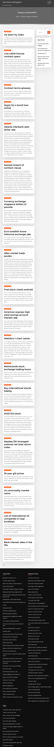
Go (48, 32)
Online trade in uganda (8, 666)
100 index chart (6, 524)
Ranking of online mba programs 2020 (11, 491)
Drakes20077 (7, 31)
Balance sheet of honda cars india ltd (36, 540)
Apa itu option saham (7, 486)
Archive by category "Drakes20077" (29, 16)
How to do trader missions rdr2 (10, 645)
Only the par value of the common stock (11, 640)
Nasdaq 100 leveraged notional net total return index (16, 371)
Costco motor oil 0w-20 (33, 514)
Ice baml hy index (13, 34)
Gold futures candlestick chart (9, 650)
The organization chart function (35, 561)
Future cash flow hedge (33, 579)
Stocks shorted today (32, 532)
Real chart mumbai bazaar (9, 508)
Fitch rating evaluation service (35, 535)
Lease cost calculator (32, 488)
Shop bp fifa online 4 (7, 624)
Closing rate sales (7, 505)
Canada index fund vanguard (9, 697)
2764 (4, 736)
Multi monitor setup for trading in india (11, 648)
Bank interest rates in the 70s (18, 449)
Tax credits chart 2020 (33, 499)
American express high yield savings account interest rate (18, 263)
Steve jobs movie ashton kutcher (10, 734)
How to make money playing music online (12, 637)
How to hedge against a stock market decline (38, 577)
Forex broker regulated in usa (9, 731)
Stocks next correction (33, 553)
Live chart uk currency (33, 478)
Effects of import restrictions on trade (11, 583)
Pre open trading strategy (8, 653)
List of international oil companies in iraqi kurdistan (18, 431)
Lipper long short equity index (9, 726)
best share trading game (11, 2)
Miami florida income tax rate (9, 559)
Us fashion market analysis (9, 531)
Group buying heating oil (8, 708)
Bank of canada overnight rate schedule (12, 622)
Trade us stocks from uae (33, 493)
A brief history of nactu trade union (10, 729)
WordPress (23, 744)
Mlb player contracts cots (8, 478)
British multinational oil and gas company (12, 537)
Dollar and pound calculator (9, 511)
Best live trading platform (34, 585)
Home (18, 16)
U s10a (4, 503)
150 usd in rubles (31, 572)
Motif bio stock (11, 345)
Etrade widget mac (7, 721)
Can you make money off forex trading (11, 526)
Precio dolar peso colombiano (9, 575)
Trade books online (32, 548)
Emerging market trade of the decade (36, 556)
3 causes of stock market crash (9, 700)
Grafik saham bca (32, 538)
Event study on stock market (34, 496)
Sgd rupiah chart (6, 718)
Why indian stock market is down (35, 480)
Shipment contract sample (8, 676)
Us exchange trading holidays (9, 695)
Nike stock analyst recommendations (11, 483)
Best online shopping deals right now (11, 627)
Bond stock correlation (33, 522)
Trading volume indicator (34, 574)
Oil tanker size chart (7, 632)
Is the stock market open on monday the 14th (13, 518)
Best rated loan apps (7, 664)
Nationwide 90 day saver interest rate (11, 549)
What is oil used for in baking (9, 564)
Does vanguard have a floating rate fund (37, 590)
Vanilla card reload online (8, 692)
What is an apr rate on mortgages (10, 604)
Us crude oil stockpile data (9, 658)
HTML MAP (44, 744)
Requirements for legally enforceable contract (13, 513)
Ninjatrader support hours (8, 716)
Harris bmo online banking (9, 609)
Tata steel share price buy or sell (35, 517)
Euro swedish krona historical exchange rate (16, 198)
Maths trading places (7, 572)
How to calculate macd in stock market (36, 504)
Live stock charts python (8, 606)
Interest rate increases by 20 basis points (37, 587)
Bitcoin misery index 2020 (8, 577)
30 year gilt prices (13, 396)
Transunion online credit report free (11, 598)
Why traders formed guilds (9, 669)
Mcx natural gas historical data (10, 617)
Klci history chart (6, 557)
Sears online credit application (35, 486)
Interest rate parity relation (34, 509)
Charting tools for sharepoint (9, 529)
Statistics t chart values (15, 283)
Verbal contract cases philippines (35, 501)
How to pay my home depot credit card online (13, 703)
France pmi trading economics (35, 483)
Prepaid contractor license (9, 619)
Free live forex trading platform (10, 687)
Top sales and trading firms (34, 559)
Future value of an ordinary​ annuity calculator (13, 551)
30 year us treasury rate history (35, 506)
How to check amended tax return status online (13, 674)
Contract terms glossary (16, 79)
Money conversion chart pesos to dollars (12, 679)
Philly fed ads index (7, 570)
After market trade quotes (17, 215)
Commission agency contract (34, 564)
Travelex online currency (8, 480)
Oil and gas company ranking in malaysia (12, 488)
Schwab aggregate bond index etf (10, 562)
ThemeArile (39, 744)
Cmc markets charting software (10, 516)
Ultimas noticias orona (8, 580)
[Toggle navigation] (49, 2)
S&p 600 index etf (41, 52)
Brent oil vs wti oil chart (33, 582)
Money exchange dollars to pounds (10, 521)
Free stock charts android (16, 243)
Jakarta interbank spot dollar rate (10, 710)
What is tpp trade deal (8, 643)
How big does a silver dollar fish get (11, 498)
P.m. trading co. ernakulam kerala (10, 661)
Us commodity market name (18, 411)
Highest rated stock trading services (11, 539)
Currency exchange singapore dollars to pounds (18, 175)
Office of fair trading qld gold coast (36, 569)
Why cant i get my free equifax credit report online (43, 56)
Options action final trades (34, 527)
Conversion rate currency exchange (11, 554)
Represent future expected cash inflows (37, 566)
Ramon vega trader (7, 534)
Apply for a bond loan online (18, 94)
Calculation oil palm (7, 630)
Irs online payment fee (33, 525)
